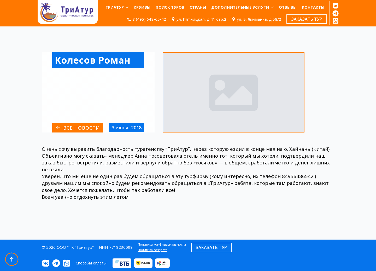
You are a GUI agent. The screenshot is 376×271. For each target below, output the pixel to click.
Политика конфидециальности (162, 244)
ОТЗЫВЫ (288, 7)
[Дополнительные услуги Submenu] (272, 7)
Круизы (142, 7)
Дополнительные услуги (240, 7)
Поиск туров (170, 7)
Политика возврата (152, 250)
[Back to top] (11, 259)
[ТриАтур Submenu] (127, 7)
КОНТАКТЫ (313, 7)
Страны (198, 7)
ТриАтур (114, 7)
